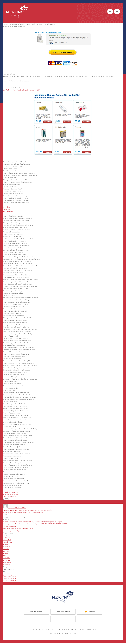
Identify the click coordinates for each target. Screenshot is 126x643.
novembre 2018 (8, 565)
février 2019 (6, 558)
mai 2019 (6, 551)
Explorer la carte (36, 612)
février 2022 (6, 537)
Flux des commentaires (10, 578)
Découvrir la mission (63, 612)
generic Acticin (7, 209)
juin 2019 (6, 549)
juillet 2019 (6, 547)
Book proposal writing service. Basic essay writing (18, 528)
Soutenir (63, 619)
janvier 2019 (7, 560)
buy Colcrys (6, 207)
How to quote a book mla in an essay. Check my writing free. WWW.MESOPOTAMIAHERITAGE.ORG (35, 524)
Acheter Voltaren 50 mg (10, 494)
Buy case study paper (9, 526)
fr (110, 11)
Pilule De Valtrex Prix (9, 497)
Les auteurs (91, 629)
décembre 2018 (7, 562)
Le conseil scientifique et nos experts (71, 629)
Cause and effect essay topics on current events (17, 531)
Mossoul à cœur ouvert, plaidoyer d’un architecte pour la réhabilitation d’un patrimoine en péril (32, 522)
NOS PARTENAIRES (49, 629)
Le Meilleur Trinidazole (10, 492)
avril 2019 (6, 553)
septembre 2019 (8, 542)
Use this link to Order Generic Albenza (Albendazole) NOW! (21, 90)
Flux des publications (9, 576)
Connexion (6, 574)
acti (9, 508)
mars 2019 (6, 556)
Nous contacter (70, 633)
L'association (35, 629)
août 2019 (6, 544)
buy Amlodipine (8, 212)
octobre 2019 (7, 540)
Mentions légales (56, 633)
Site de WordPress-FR (9, 580)
